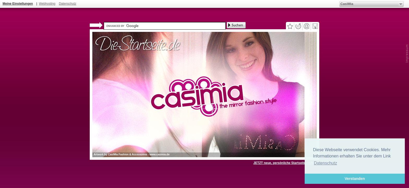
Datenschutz (67, 3)
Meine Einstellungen (18, 3)
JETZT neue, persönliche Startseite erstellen (286, 163)
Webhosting (47, 3)
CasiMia (346, 4)
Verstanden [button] (355, 179)
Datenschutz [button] (325, 163)
